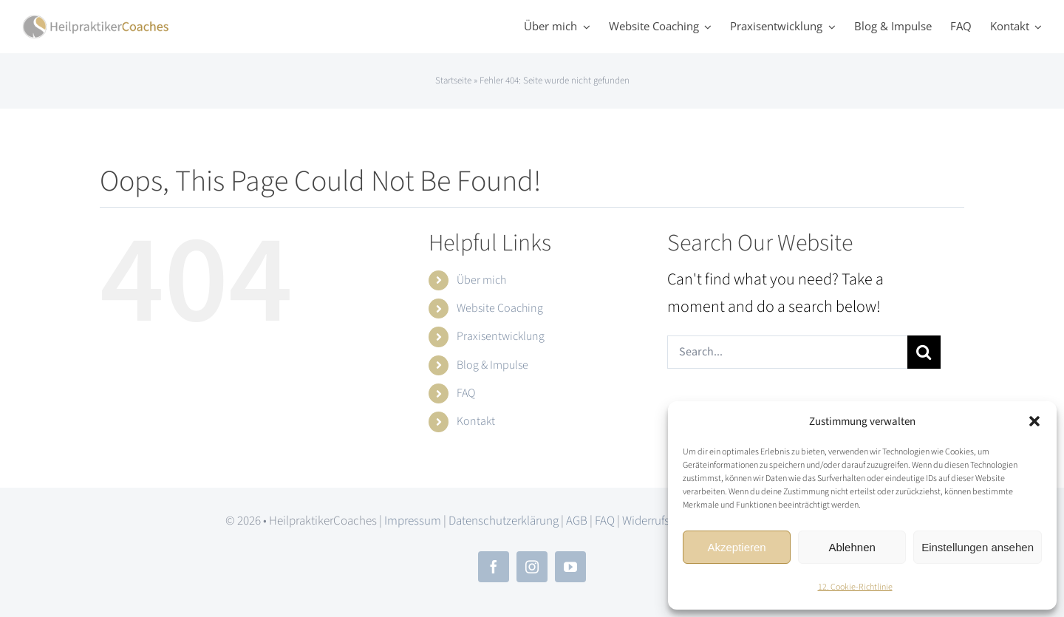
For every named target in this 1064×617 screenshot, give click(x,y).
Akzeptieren (736, 547)
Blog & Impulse (492, 365)
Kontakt (476, 421)
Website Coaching (500, 308)
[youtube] (570, 566)
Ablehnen (851, 547)
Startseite (453, 80)
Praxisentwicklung (501, 336)
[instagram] (532, 566)
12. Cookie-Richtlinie (855, 587)
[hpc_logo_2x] (96, 22)
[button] (1034, 421)
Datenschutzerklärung (504, 521)
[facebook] (493, 566)
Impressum (412, 521)
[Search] (924, 352)
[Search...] (787, 352)
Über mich (481, 280)
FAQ (466, 393)
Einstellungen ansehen (977, 547)
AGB (576, 521)
